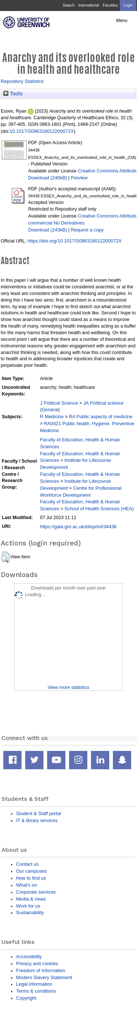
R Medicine (52, 416)
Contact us (27, 864)
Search (68, 5)
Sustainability (30, 912)
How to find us (31, 878)
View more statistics (68, 687)
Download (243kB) (47, 230)
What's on (26, 885)
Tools (13, 93)
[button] (5, 557)
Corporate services (36, 892)
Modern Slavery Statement (44, 977)
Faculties (110, 5)
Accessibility (29, 956)
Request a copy (87, 230)
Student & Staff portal (38, 813)
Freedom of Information (40, 970)
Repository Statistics (22, 81)
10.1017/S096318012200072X (41, 131)
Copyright (26, 998)
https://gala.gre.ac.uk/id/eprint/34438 (78, 526)
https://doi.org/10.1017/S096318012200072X (74, 241)
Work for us (28, 906)
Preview (79, 177)
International (88, 5)
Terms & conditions (36, 991)
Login (128, 5)
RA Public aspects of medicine (100, 416)
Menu (122, 20)
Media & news (31, 899)
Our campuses (31, 871)
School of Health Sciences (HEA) (99, 508)
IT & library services (36, 820)
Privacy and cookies (37, 963)
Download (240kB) (47, 177)
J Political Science (59, 403)
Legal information (34, 984)
